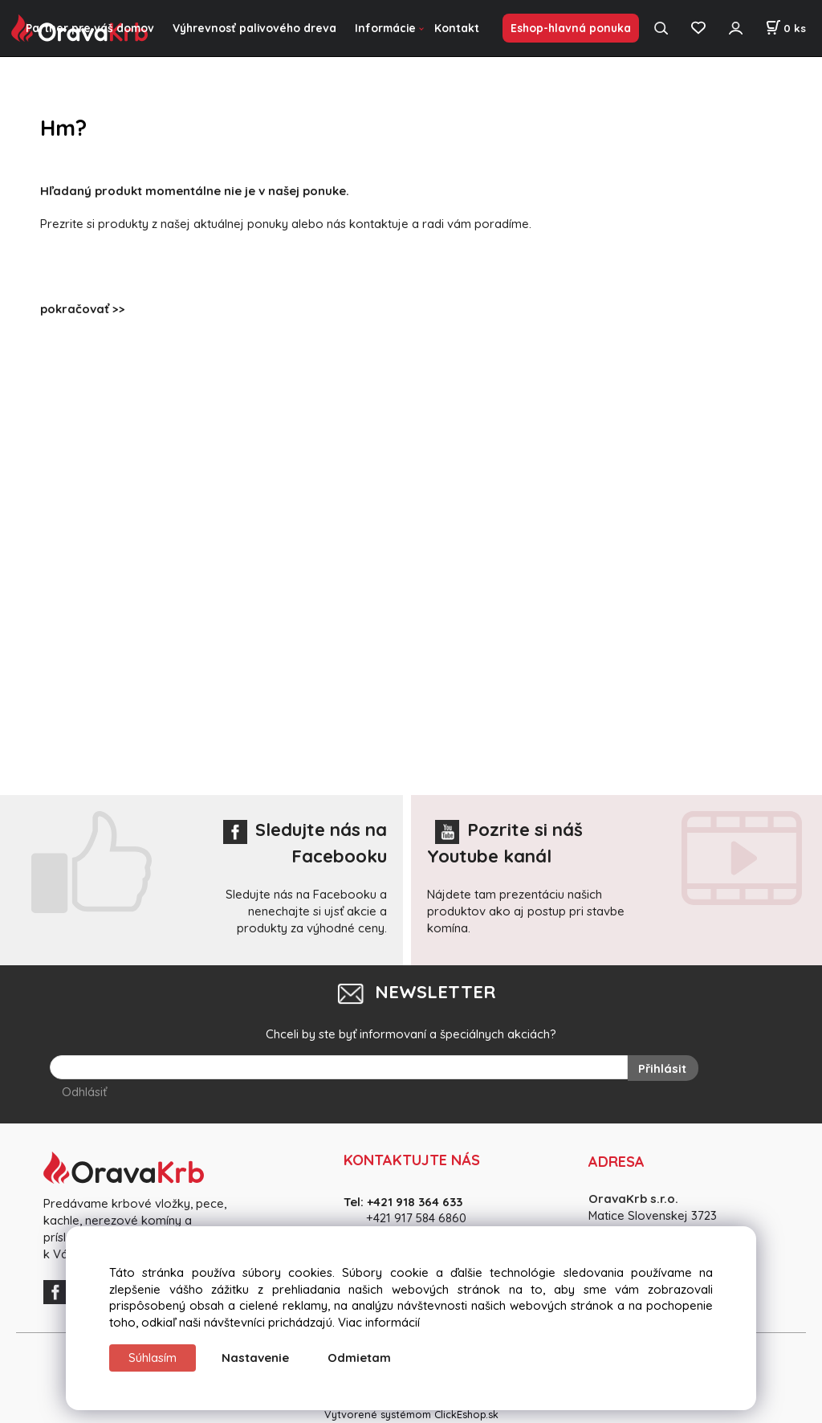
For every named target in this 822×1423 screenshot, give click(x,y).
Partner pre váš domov (90, 28)
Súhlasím (152, 1357)
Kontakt (456, 28)
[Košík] (785, 28)
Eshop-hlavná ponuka (571, 28)
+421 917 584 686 (411, 1217)
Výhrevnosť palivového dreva (254, 28)
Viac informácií (379, 1322)
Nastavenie (255, 1357)
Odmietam (359, 1357)
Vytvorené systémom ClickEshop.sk (411, 1414)
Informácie (385, 28)
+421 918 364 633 (414, 1201)
